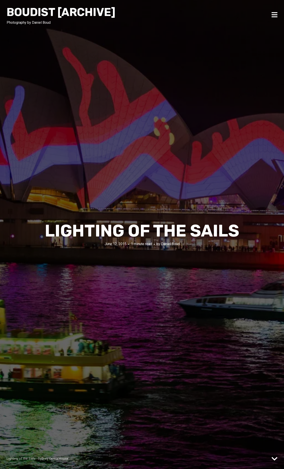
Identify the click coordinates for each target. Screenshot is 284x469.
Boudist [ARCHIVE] (61, 12)
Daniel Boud (170, 244)
